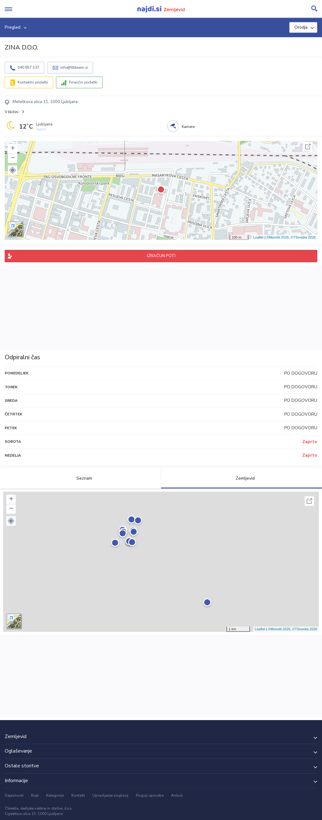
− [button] (13, 158)
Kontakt (78, 795)
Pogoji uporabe (150, 795)
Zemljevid (241, 478)
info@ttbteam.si (74, 67)
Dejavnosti (14, 795)
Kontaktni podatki (33, 82)
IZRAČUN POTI (161, 256)
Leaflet (258, 237)
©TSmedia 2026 (303, 237)
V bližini (12, 111)
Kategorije (55, 795)
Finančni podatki (83, 82)
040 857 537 (28, 67)
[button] (12, 170)
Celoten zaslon (308, 146)
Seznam (80, 478)
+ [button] (13, 148)
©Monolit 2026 (277, 237)
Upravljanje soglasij (110, 795)
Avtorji (177, 795)
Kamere (188, 126)
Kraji (35, 795)
